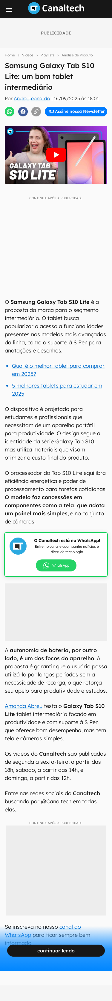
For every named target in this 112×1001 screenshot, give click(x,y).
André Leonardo (32, 98)
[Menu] (9, 9)
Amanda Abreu (23, 706)
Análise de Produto (77, 55)
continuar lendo (56, 951)
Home (10, 55)
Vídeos (27, 55)
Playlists (47, 55)
